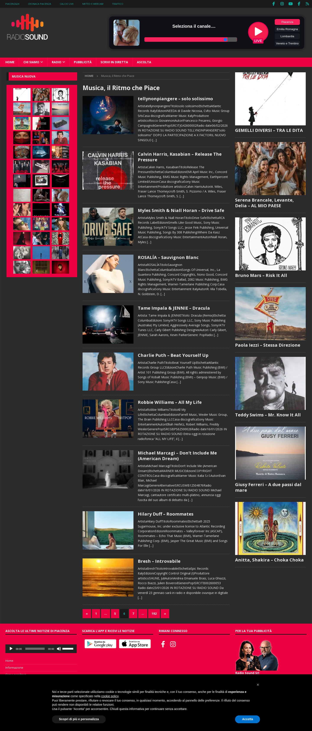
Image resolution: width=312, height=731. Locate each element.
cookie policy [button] (109, 696)
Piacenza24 (12, 3)
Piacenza (287, 21)
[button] (257, 684)
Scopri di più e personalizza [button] (79, 719)
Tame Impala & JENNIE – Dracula (174, 308)
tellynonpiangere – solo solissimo (175, 98)
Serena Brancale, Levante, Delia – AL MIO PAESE (264, 202)
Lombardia (287, 36)
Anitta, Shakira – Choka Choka (269, 559)
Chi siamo (31, 62)
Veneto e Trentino (287, 43)
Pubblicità (83, 62)
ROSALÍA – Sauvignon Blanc (168, 257)
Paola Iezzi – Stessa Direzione (267, 345)
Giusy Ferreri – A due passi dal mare (268, 487)
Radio (56, 62)
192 (154, 613)
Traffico (117, 3)
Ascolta (144, 62)
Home (10, 62)
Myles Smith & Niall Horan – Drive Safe (181, 210)
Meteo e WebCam (92, 3)
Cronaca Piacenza (39, 3)
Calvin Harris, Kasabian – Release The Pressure (180, 156)
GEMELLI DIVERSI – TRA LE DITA (269, 130)
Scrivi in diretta (114, 62)
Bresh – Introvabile (159, 561)
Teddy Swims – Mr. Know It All (268, 414)
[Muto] (59, 648)
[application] (41, 648)
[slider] (35, 648)
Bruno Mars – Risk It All (261, 275)
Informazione (14, 667)
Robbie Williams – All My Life (170, 402)
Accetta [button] (247, 719)
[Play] (11, 648)
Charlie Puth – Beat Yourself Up (173, 355)
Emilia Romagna (287, 29)
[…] (154, 139)
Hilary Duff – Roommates (165, 514)
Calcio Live (67, 3)
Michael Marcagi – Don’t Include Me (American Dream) (177, 455)
